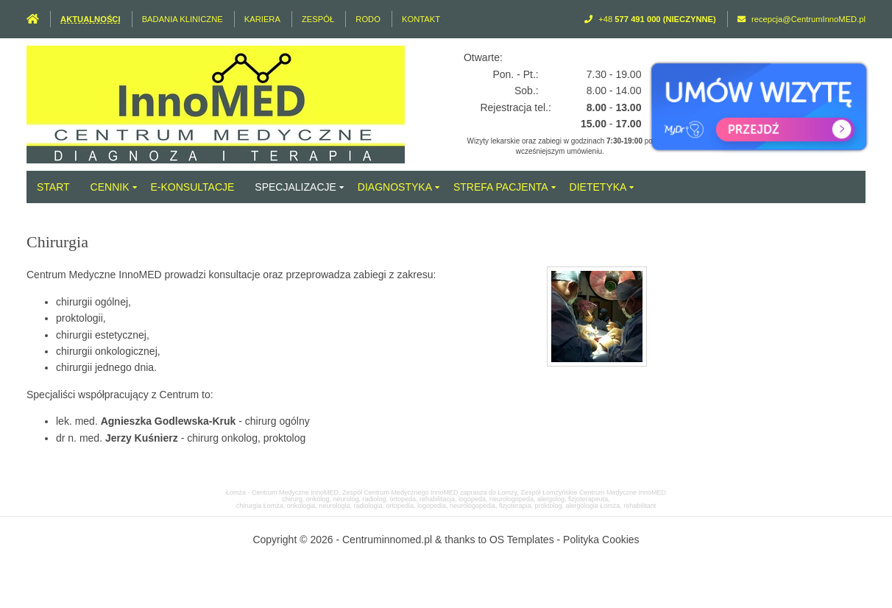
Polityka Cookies (601, 539)
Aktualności (90, 19)
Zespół (318, 19)
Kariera (262, 19)
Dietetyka (598, 187)
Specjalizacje (295, 187)
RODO (367, 19)
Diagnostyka (395, 187)
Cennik (110, 187)
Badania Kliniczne (182, 19)
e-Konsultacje (193, 187)
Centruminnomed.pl (387, 539)
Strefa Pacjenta (500, 187)
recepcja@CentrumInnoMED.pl (808, 19)
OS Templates (521, 539)
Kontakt (421, 19)
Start (53, 187)
